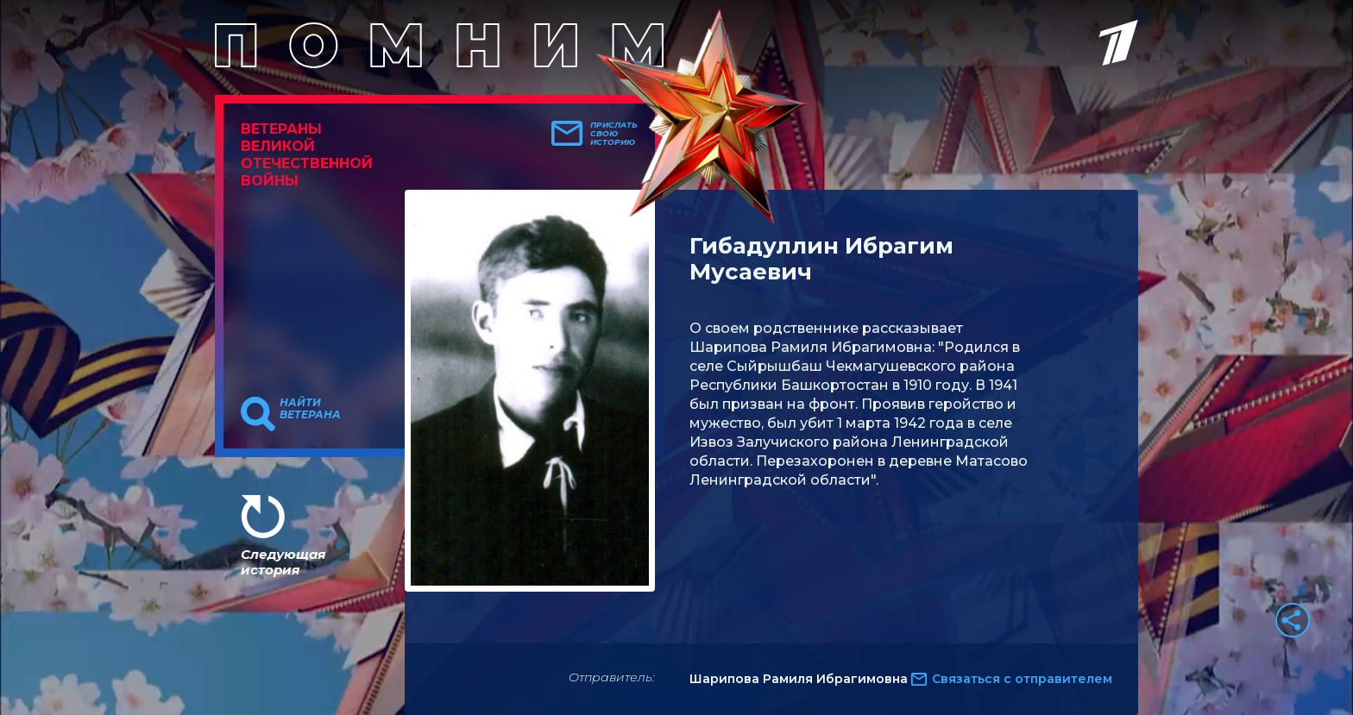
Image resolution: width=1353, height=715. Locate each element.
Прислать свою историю (614, 134)
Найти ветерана (310, 409)
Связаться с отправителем (1022, 679)
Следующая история (283, 562)
